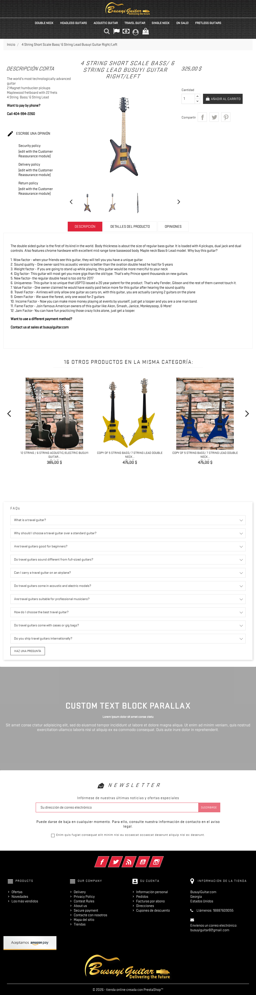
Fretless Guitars (208, 23)
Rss (135, 858)
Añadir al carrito (223, 99)
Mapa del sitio (84, 919)
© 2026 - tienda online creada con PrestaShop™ (128, 989)
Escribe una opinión (28, 134)
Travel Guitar (134, 23)
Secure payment (86, 910)
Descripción (85, 226)
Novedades (20, 896)
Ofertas (17, 891)
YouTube (149, 858)
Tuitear (214, 117)
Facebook (108, 858)
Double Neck (44, 23)
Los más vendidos (25, 900)
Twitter (122, 858)
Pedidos (142, 896)
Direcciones (145, 905)
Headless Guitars (73, 23)
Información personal (152, 891)
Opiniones (173, 226)
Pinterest (225, 117)
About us (80, 905)
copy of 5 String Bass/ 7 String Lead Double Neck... (129, 455)
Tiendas (79, 924)
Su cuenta (149, 880)
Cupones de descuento (153, 910)
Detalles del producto (130, 226)
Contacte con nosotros (90, 914)
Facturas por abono (150, 900)
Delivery (80, 891)
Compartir (202, 117)
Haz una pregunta (26, 650)
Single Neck (161, 23)
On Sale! (182, 23)
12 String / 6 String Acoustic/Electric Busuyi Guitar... (54, 455)
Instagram (162, 858)
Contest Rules (84, 900)
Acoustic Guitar (106, 23)
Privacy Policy (84, 896)
